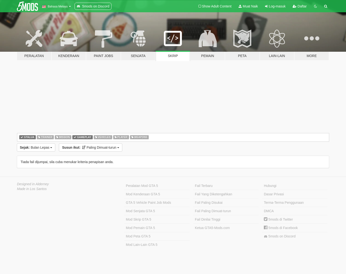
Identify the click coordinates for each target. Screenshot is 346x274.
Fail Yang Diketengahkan (213, 194)
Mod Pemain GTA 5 (140, 228)
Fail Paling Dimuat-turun (213, 211)
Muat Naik (248, 6)
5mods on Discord (280, 236)
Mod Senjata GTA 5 (140, 211)
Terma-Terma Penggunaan (284, 202)
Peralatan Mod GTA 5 (142, 186)
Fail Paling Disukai (208, 202)
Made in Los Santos (32, 189)
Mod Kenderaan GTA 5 (143, 194)
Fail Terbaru (204, 186)
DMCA (269, 211)
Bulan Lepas (36, 147)
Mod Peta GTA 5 (138, 236)
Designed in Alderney (33, 184)
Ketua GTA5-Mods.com (212, 228)
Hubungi (270, 186)
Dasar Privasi (274, 194)
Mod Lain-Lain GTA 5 (141, 245)
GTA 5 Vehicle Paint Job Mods (148, 202)
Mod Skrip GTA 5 (138, 219)
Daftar (300, 6)
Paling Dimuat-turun (90, 147)
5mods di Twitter (278, 219)
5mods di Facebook (281, 228)
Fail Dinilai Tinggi (207, 219)
